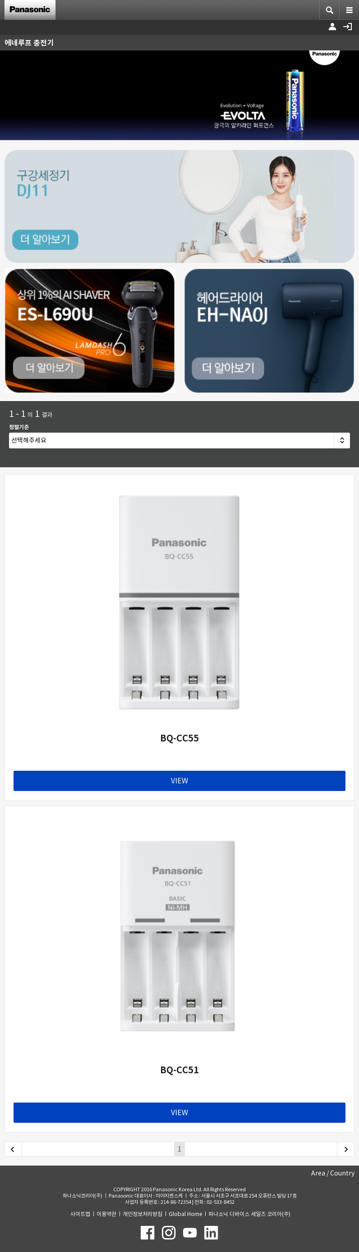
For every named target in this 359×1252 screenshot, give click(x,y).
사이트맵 (80, 1214)
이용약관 (106, 1214)
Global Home (185, 1214)
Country (342, 1173)
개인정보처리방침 (142, 1214)
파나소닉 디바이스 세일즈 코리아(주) (249, 1214)
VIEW (179, 780)
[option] (179, 95)
